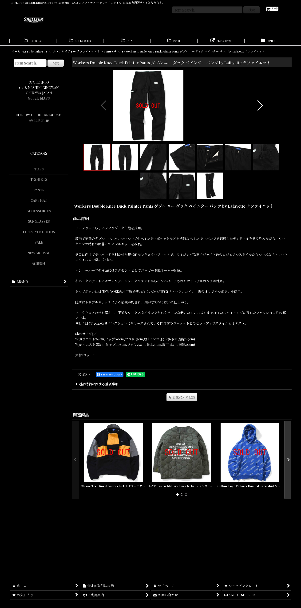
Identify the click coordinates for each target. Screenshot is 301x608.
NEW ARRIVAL (39, 255)
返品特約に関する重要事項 (96, 453)
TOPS (39, 171)
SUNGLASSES (39, 223)
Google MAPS (39, 100)
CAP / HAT (39, 203)
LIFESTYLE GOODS (39, 234)
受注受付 (38, 265)
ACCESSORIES (39, 213)
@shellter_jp (39, 122)
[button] (103, 141)
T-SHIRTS (38, 182)
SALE (39, 244)
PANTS (38, 192)
